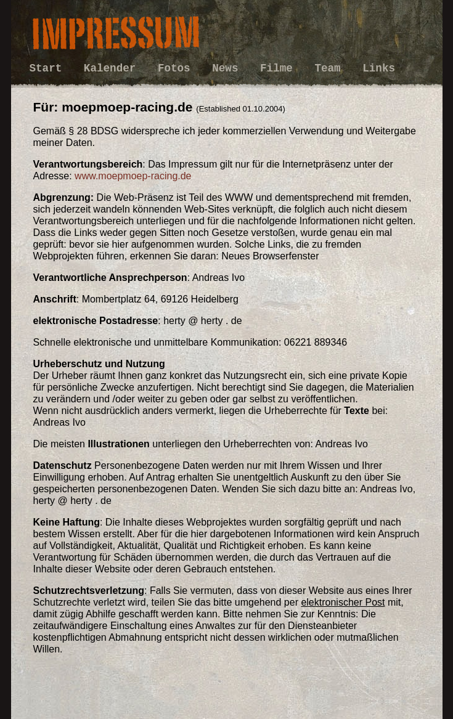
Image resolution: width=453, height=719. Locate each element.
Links (378, 68)
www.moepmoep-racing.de (133, 176)
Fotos (177, 68)
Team (330, 68)
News (228, 68)
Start (49, 68)
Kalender (113, 68)
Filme (279, 68)
